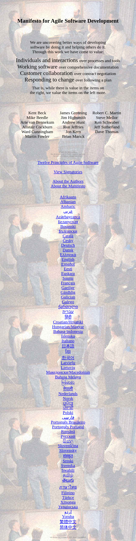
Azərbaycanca (68, 217)
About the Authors (68, 181)
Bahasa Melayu (68, 377)
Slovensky (68, 450)
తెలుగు (68, 480)
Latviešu (68, 362)
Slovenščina (68, 445)
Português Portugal (68, 426)
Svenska (68, 465)
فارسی (68, 417)
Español (68, 264)
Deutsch (68, 245)
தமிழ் (68, 475)
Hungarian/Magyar (68, 326)
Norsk (68, 398)
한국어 (68, 357)
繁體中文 (68, 521)
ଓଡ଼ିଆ (68, 403)
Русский (68, 436)
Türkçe (68, 497)
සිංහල (68, 441)
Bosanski (68, 226)
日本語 (68, 346)
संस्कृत (68, 456)
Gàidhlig (68, 292)
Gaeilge (68, 287)
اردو (68, 511)
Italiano (68, 341)
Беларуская (68, 221)
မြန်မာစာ (68, 382)
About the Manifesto (68, 186)
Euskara (68, 273)
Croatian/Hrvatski (68, 322)
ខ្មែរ (68, 351)
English (68, 259)
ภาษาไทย (68, 487)
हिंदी (68, 317)
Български (68, 231)
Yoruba (68, 516)
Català (68, 236)
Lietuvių (68, 367)
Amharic (68, 206)
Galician (68, 297)
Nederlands (68, 393)
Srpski (68, 461)
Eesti (68, 268)
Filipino (68, 492)
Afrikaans (68, 197)
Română (68, 431)
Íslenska (68, 336)
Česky (68, 240)
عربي (68, 211)
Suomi (68, 278)
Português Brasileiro (68, 422)
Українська (68, 507)
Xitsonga (68, 502)
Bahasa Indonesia (68, 331)
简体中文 (68, 527)
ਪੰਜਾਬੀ (68, 407)
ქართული (68, 306)
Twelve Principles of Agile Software (68, 162)
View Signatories (68, 172)
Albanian (68, 201)
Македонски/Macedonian (68, 372)
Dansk (68, 250)
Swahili (68, 470)
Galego (68, 301)
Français (68, 283)
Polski (68, 412)
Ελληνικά (68, 254)
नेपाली (68, 388)
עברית (68, 311)
